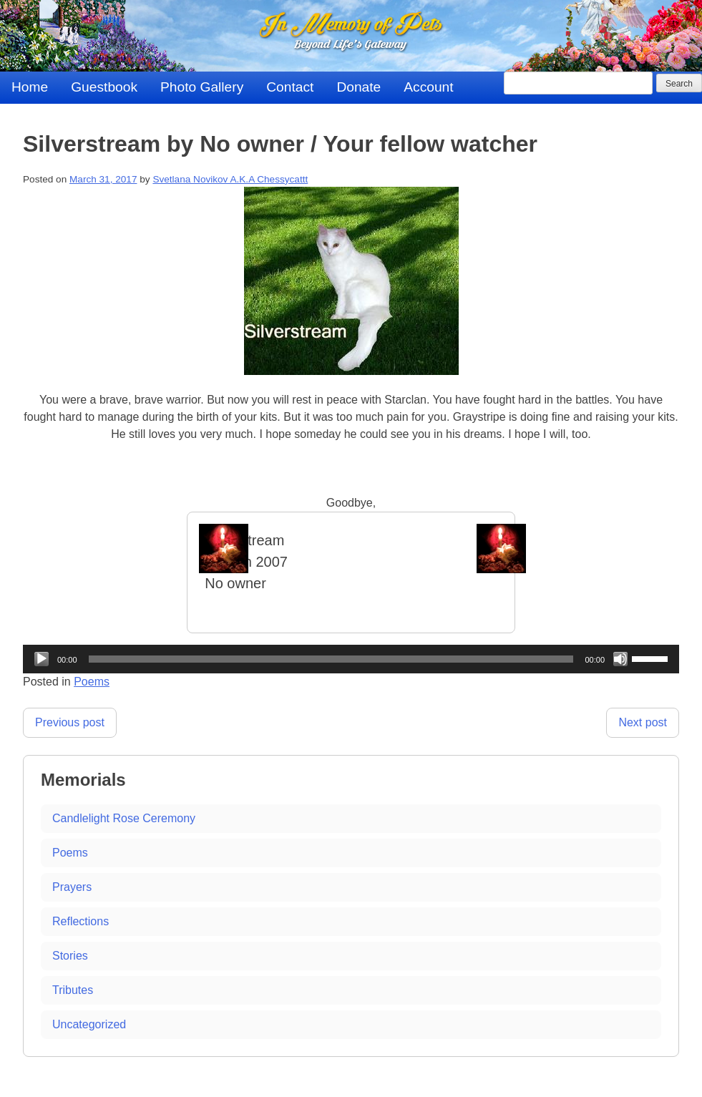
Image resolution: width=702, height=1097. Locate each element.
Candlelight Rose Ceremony (123, 818)
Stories (70, 956)
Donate (358, 86)
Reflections (80, 921)
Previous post (69, 722)
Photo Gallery (201, 86)
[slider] (331, 659)
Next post (642, 722)
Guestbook (104, 86)
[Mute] (620, 659)
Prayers (72, 887)
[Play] (41, 659)
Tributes (72, 990)
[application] (351, 659)
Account (428, 86)
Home (29, 86)
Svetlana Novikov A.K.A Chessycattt (230, 179)
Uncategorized (89, 1024)
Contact (289, 86)
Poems (91, 682)
